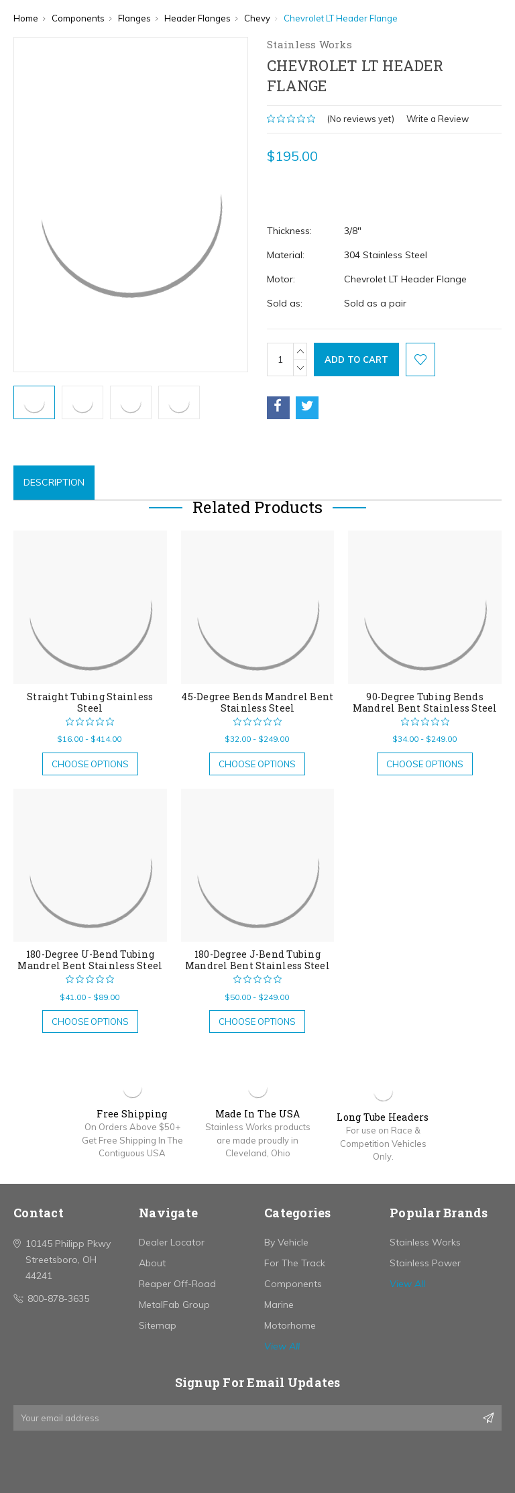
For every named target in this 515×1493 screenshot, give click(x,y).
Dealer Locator (172, 1242)
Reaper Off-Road (177, 1284)
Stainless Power (425, 1263)
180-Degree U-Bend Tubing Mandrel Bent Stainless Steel (89, 960)
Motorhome (290, 1325)
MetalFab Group (174, 1304)
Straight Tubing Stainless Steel (90, 702)
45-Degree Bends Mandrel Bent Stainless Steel (257, 702)
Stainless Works (425, 1242)
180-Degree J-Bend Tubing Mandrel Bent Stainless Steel (257, 960)
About (152, 1263)
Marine (279, 1304)
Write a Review (437, 118)
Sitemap (157, 1325)
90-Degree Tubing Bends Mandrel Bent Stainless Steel (425, 702)
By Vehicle (286, 1242)
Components (293, 1284)
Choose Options (90, 764)
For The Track (294, 1263)
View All (282, 1346)
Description (53, 482)
